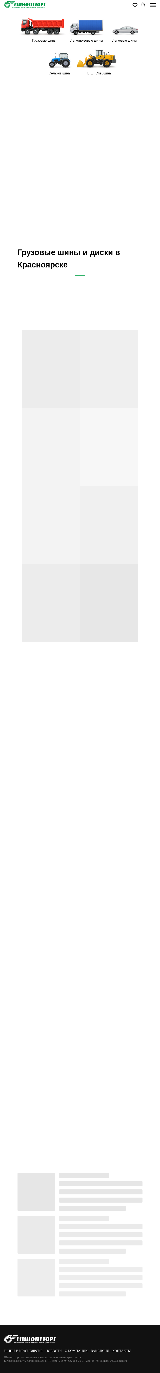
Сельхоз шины (60, 73)
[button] (135, 5)
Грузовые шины (44, 40)
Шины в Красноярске (23, 1351)
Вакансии (100, 1351)
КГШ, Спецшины (99, 73)
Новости (54, 1351)
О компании (76, 1351)
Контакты (121, 1351)
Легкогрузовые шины (86, 40)
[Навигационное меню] (153, 5)
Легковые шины (124, 40)
